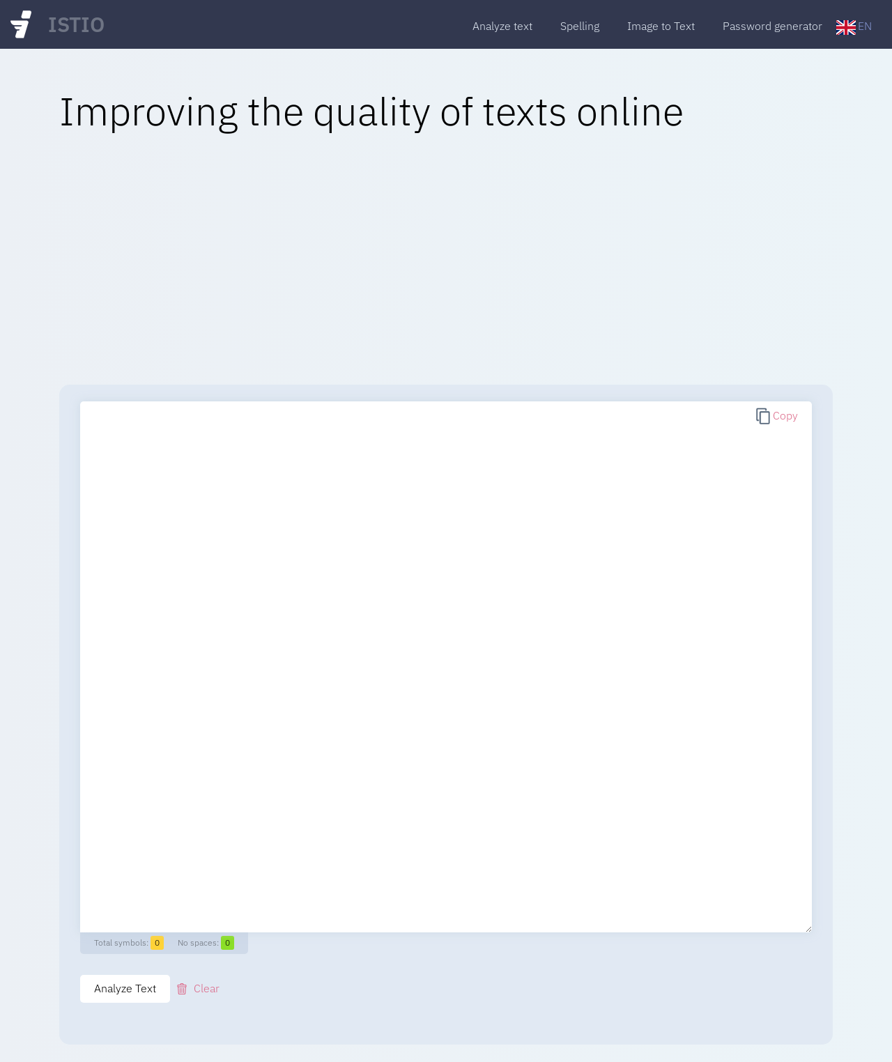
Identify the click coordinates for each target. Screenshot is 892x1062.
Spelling (579, 26)
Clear (207, 988)
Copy (785, 415)
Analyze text (502, 26)
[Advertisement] (446, 259)
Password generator (772, 26)
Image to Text (661, 26)
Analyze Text (125, 988)
